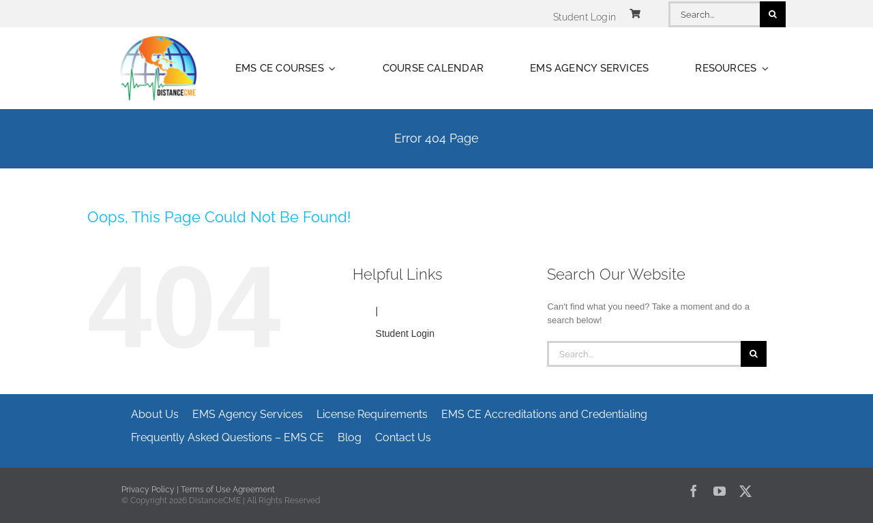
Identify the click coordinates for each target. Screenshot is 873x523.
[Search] (773, 14)
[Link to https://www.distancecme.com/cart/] (635, 13)
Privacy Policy (148, 489)
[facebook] (693, 491)
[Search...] (714, 14)
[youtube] (719, 491)
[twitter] (745, 491)
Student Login (405, 333)
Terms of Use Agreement (228, 489)
